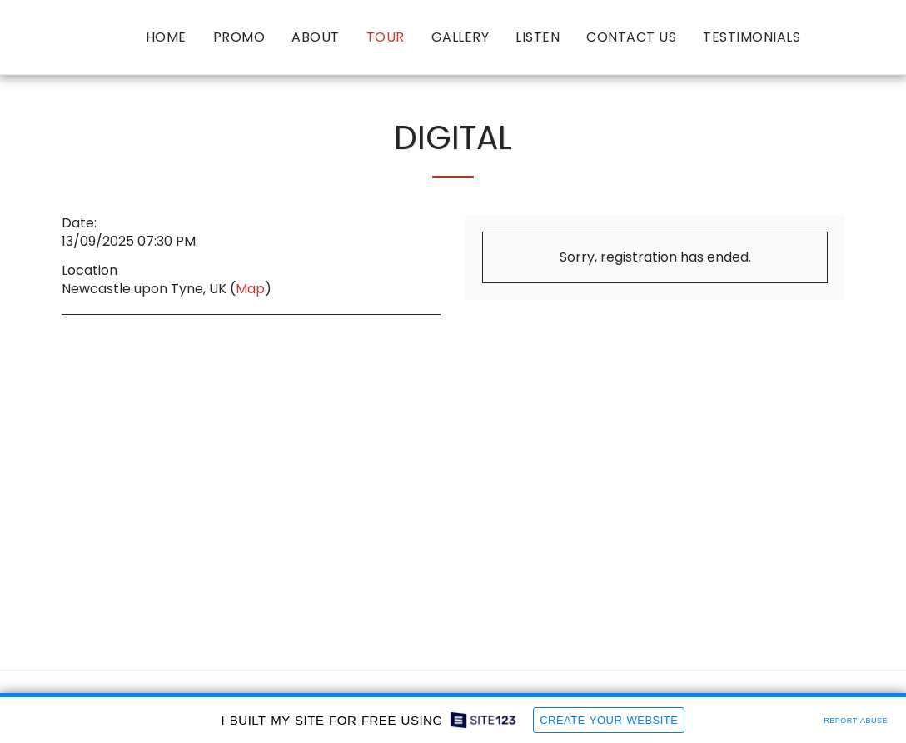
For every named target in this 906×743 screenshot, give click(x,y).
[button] (826, 37)
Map (250, 288)
